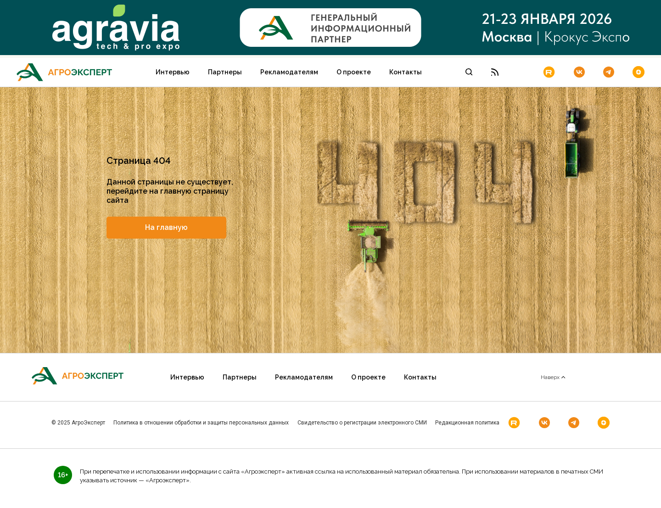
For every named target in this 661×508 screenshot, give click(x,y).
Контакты (405, 72)
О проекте (353, 72)
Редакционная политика (467, 422)
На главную (166, 227)
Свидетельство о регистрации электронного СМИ (362, 422)
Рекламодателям (289, 72)
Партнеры (225, 72)
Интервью (173, 72)
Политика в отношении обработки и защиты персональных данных (201, 422)
